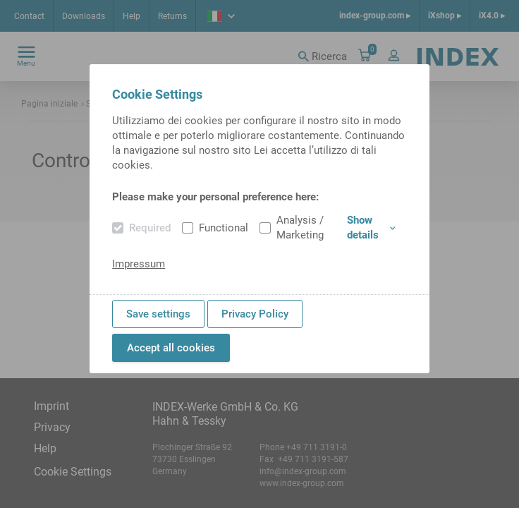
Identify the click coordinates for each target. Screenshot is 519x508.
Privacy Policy (254, 314)
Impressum (138, 264)
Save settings (158, 314)
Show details (371, 227)
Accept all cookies (171, 347)
